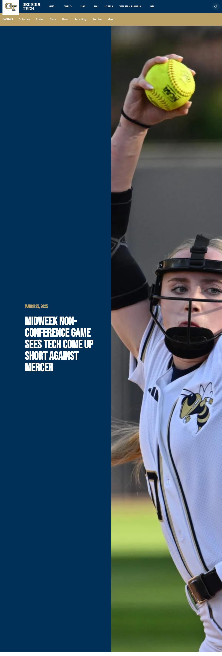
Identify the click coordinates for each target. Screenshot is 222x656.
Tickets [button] (71, 8)
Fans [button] (87, 8)
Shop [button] (102, 8)
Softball (7, 23)
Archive (97, 23)
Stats (53, 23)
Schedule (24, 23)
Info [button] (165, 8)
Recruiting (80, 23)
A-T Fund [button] (116, 8)
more (111, 23)
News (65, 23)
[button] (216, 8)
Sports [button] (53, 8)
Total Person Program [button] (140, 8)
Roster (40, 23)
